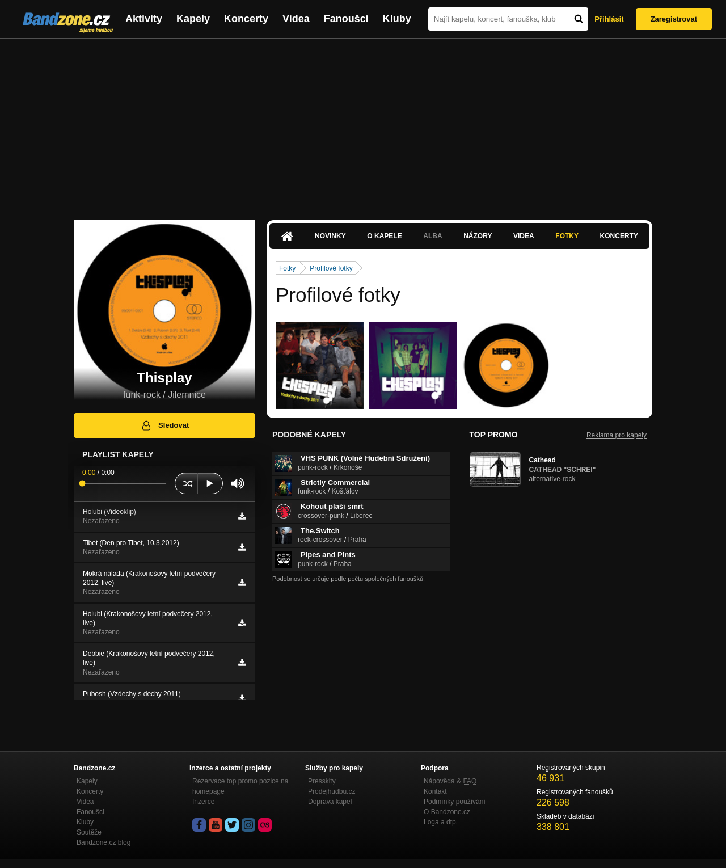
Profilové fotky (331, 268)
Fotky (567, 236)
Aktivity (143, 18)
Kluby (397, 18)
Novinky (330, 236)
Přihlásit (608, 19)
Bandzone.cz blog (103, 842)
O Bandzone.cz (447, 812)
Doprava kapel (330, 802)
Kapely (193, 18)
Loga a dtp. (441, 822)
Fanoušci (346, 18)
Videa (296, 18)
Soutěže (89, 832)
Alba (432, 236)
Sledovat (164, 425)
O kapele (384, 236)
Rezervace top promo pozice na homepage (240, 786)
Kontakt (435, 791)
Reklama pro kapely (616, 435)
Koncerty (246, 18)
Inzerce (203, 802)
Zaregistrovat (674, 19)
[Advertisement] (363, 123)
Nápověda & (450, 781)
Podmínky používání (455, 802)
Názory (477, 236)
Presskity (322, 781)
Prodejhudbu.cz (331, 791)
